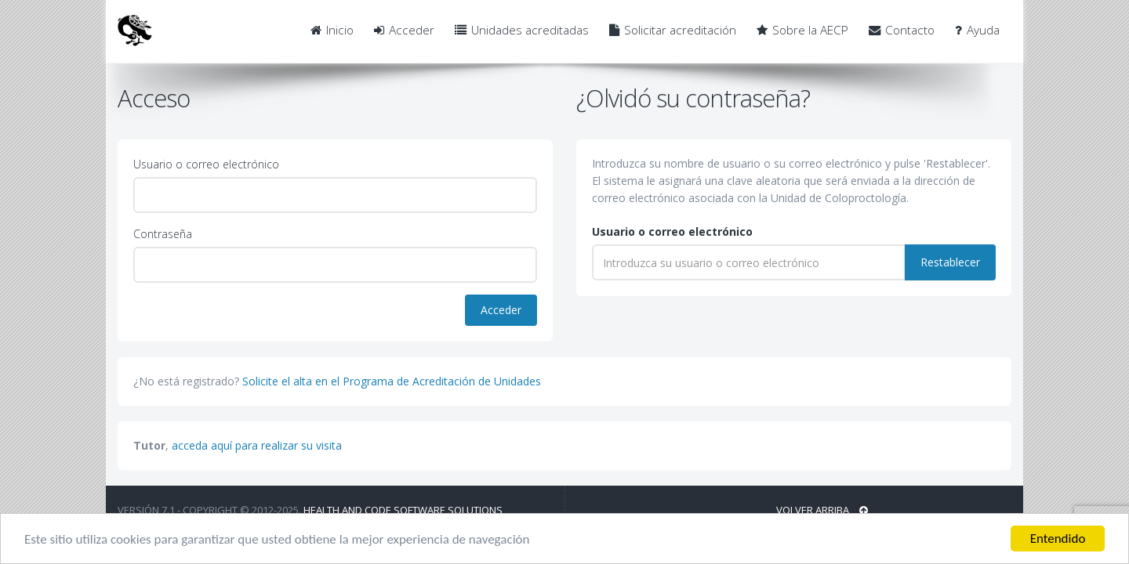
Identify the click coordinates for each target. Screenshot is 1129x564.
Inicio (332, 30)
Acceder (404, 30)
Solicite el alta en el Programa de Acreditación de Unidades (391, 381)
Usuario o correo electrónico (206, 164)
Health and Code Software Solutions (403, 510)
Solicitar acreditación (672, 30)
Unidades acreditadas (522, 30)
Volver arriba (822, 510)
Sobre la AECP (802, 30)
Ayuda (977, 30)
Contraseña (162, 233)
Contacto (902, 30)
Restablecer (950, 262)
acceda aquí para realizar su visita (257, 445)
